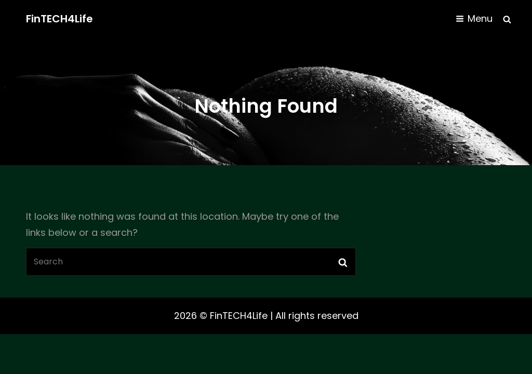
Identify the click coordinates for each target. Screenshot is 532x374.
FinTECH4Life (59, 18)
